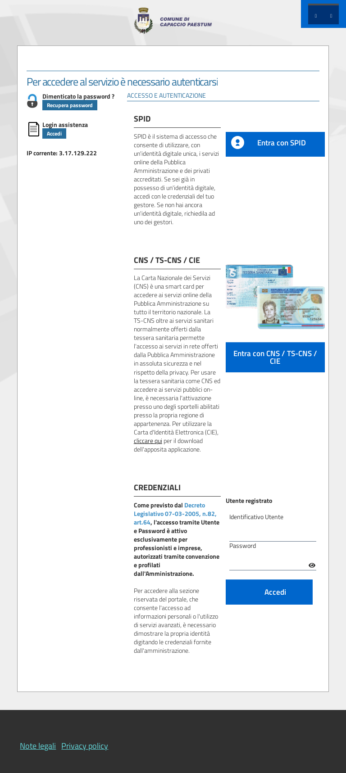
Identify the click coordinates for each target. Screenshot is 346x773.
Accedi (54, 133)
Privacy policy (84, 746)
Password (242, 546)
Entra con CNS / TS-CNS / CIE (275, 357)
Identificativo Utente (256, 517)
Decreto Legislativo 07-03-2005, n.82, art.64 (175, 514)
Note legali (38, 746)
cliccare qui (148, 440)
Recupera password (70, 105)
